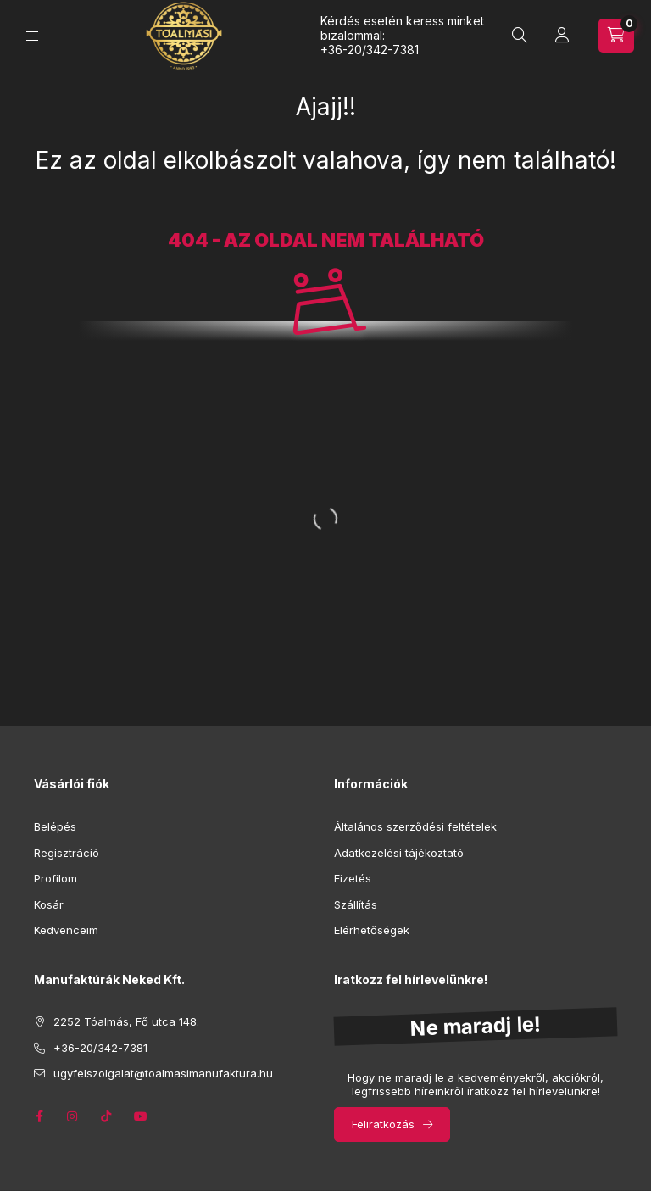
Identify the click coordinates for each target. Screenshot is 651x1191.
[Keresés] (520, 36)
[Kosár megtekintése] (616, 36)
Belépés (55, 826)
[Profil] (562, 36)
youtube (141, 1116)
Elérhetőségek (371, 930)
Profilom (55, 878)
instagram (73, 1116)
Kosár (49, 904)
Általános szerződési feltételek (415, 826)
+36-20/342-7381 (369, 49)
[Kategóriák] (32, 36)
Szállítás (355, 904)
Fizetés (352, 878)
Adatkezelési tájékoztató (399, 853)
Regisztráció (66, 853)
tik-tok (107, 1116)
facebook (39, 1116)
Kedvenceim (66, 930)
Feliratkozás (383, 1124)
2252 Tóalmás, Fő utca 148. (126, 1021)
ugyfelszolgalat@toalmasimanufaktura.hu (163, 1073)
